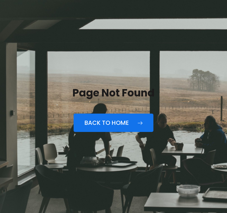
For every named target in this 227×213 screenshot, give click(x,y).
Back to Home (113, 123)
